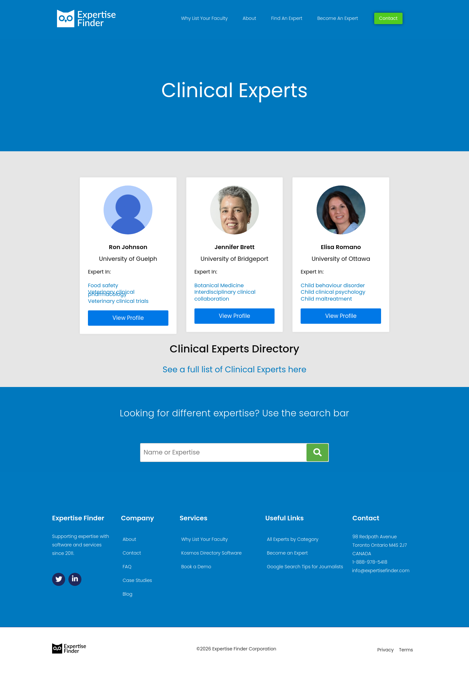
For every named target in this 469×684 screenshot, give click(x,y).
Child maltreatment (326, 299)
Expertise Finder (78, 518)
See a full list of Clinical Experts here (234, 369)
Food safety (103, 285)
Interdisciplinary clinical (225, 292)
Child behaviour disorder (333, 285)
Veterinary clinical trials (118, 301)
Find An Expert (286, 18)
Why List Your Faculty (204, 18)
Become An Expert (337, 18)
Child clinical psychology (333, 292)
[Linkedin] (74, 579)
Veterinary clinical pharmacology (111, 293)
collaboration (211, 299)
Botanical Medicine (219, 285)
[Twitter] (58, 579)
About (249, 18)
